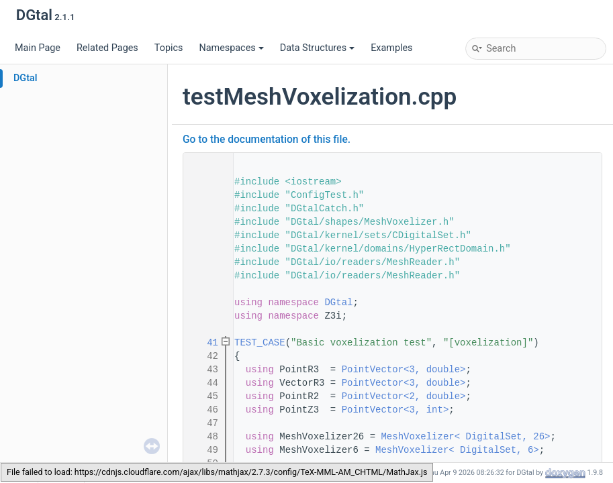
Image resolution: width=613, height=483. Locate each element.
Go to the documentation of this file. (266, 139)
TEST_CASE (259, 342)
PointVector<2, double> (404, 396)
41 (204, 342)
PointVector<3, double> (404, 369)
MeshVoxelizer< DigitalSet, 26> (465, 436)
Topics (168, 48)
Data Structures (317, 48)
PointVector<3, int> (395, 410)
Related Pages (107, 48)
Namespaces (231, 48)
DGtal (25, 78)
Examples (391, 48)
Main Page (37, 48)
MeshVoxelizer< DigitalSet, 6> (457, 450)
